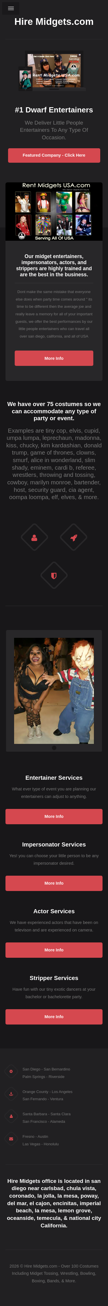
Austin (42, 1136)
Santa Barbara (34, 1114)
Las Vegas (31, 1144)
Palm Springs (33, 1077)
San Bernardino (57, 1069)
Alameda (57, 1121)
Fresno (28, 1136)
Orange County (35, 1092)
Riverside (57, 1077)
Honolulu (51, 1144)
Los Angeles (62, 1092)
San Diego (31, 1069)
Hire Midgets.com (54, 21)
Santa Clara (60, 1114)
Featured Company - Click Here (54, 155)
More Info (54, 358)
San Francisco (34, 1121)
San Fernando (34, 1099)
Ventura (56, 1099)
